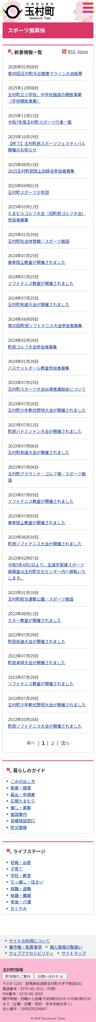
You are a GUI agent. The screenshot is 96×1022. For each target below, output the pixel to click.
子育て (16, 869)
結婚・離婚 (20, 895)
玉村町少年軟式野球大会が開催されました (47, 410)
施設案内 (18, 814)
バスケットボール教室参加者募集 (38, 368)
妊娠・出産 (20, 862)
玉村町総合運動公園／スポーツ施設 (40, 599)
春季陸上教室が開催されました (36, 262)
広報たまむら (22, 801)
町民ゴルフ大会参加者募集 (32, 347)
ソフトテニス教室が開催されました (40, 283)
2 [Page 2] (52, 743)
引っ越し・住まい (26, 882)
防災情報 (18, 827)
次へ (65, 743)
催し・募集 (20, 807)
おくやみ (18, 908)
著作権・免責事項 (25, 947)
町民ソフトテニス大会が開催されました (45, 543)
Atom (83, 51)
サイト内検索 (62, 8)
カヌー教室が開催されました (34, 620)
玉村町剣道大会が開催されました (38, 304)
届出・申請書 (22, 794)
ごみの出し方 (22, 781)
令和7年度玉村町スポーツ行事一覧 (40, 122)
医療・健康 (20, 788)
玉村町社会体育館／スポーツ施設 (38, 241)
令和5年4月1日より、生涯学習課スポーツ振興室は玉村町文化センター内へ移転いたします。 (47, 571)
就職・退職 (20, 888)
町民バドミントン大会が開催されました (45, 431)
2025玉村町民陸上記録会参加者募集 (41, 171)
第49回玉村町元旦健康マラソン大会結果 (45, 73)
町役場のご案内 (17, 976)
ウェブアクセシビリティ (31, 953)
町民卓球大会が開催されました (36, 662)
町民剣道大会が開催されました (36, 641)
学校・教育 (20, 875)
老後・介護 (20, 902)
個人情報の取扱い (66, 947)
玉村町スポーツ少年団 (28, 192)
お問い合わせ (50, 976)
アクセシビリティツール (74, 8)
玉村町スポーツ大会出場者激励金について (47, 389)
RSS (72, 51)
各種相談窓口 (22, 820)
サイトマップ (73, 953)
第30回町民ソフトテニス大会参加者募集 (45, 325)
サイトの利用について (29, 941)
